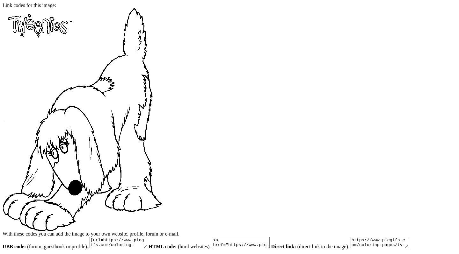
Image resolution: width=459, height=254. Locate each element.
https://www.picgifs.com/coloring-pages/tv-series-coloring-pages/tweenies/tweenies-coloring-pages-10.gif (395, 243)
